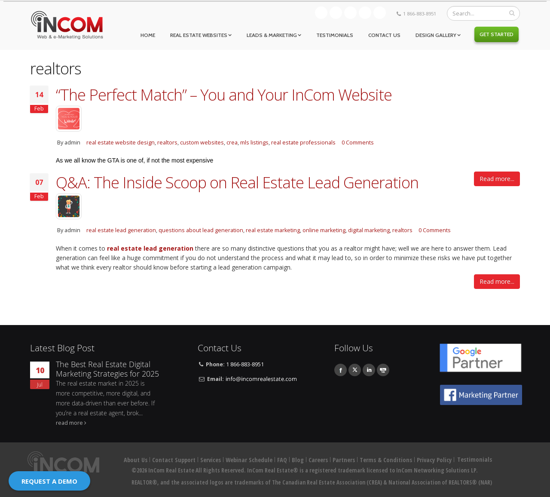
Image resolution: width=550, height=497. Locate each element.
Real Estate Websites (198, 35)
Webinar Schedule (249, 460)
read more (69, 422)
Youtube (379, 12)
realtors (167, 142)
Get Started (496, 34)
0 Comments (358, 142)
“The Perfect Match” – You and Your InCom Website (224, 94)
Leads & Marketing (272, 35)
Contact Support (174, 460)
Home (148, 35)
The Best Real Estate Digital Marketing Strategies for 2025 (107, 369)
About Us (135, 460)
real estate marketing (273, 230)
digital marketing (369, 230)
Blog (321, 12)
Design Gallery (436, 35)
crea (232, 142)
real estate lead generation (121, 230)
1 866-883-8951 (419, 13)
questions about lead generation (201, 230)
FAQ (282, 460)
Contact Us (384, 35)
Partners (344, 460)
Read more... (497, 179)
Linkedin (365, 12)
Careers (318, 460)
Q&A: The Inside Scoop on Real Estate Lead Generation (237, 182)
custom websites (202, 142)
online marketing (323, 230)
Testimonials (334, 35)
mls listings (254, 142)
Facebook (336, 12)
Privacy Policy (434, 460)
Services (210, 460)
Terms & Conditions (386, 460)
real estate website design (120, 142)
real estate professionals (303, 142)
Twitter (350, 12)
